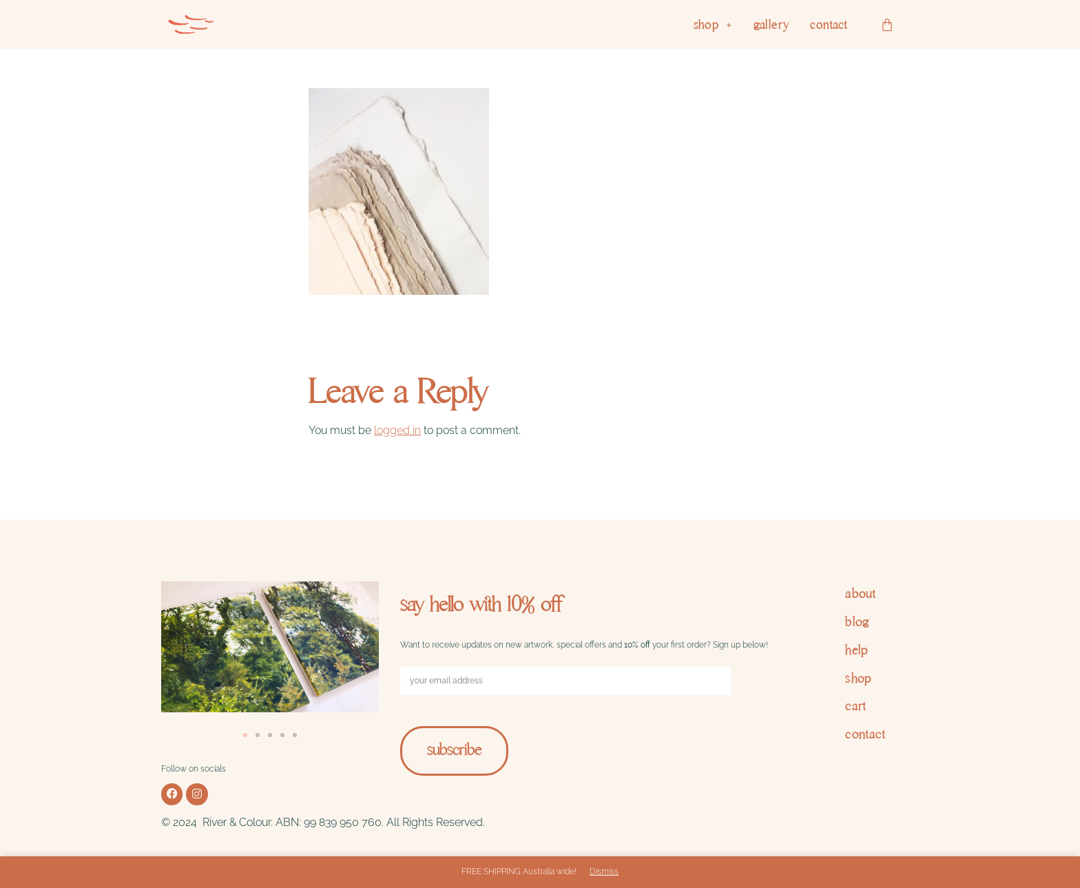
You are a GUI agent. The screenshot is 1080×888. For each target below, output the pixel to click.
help (857, 650)
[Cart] (887, 25)
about (860, 593)
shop (713, 24)
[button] (713, 25)
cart (855, 706)
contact (828, 24)
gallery (772, 24)
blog (857, 622)
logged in (397, 430)
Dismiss (604, 871)
